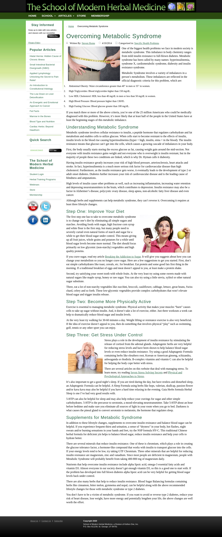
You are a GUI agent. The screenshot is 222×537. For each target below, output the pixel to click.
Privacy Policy (34, 43)
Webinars (34, 184)
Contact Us (46, 521)
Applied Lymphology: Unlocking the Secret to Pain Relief (44, 77)
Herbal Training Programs (43, 179)
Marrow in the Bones (40, 116)
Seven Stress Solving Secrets (147, 372)
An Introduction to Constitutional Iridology (41, 87)
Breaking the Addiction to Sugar (123, 256)
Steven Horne (88, 43)
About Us (34, 521)
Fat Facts (34, 111)
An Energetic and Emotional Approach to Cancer (44, 104)
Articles (65, 15)
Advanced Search (36, 150)
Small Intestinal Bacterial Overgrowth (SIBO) (42, 66)
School (47, 15)
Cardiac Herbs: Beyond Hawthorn (41, 128)
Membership (100, 15)
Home (32, 15)
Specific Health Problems (146, 43)
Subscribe (53, 36)
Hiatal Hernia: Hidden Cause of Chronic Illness (45, 58)
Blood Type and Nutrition (42, 121)
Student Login (37, 174)
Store (81, 15)
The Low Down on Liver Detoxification (42, 96)
